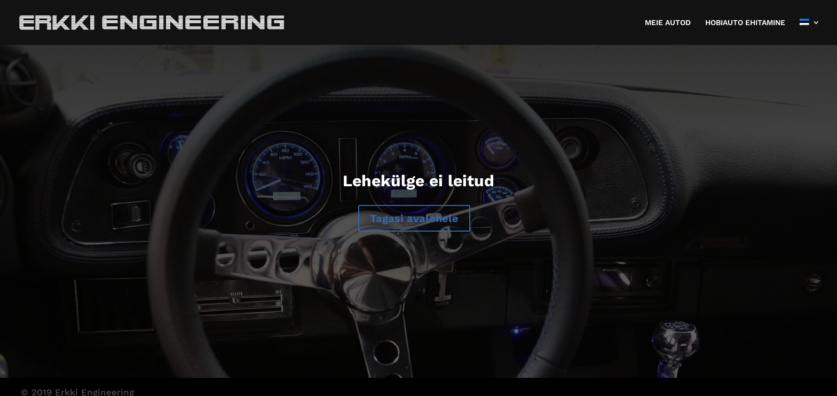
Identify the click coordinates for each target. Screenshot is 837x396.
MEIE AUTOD (668, 23)
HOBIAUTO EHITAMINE (745, 23)
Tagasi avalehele (414, 218)
